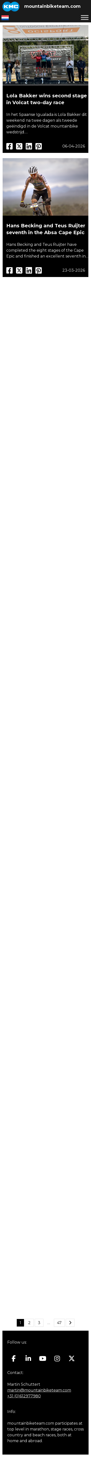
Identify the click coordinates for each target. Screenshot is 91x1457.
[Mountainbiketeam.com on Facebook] (13, 1358)
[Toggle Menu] (85, 17)
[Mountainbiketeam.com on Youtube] (42, 1358)
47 (59, 1322)
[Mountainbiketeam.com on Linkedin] (28, 1358)
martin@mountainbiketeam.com (39, 1390)
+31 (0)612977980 (24, 1396)
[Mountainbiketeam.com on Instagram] (57, 1358)
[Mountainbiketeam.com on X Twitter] (71, 1358)
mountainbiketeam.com (52, 6)
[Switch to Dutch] (5, 17)
